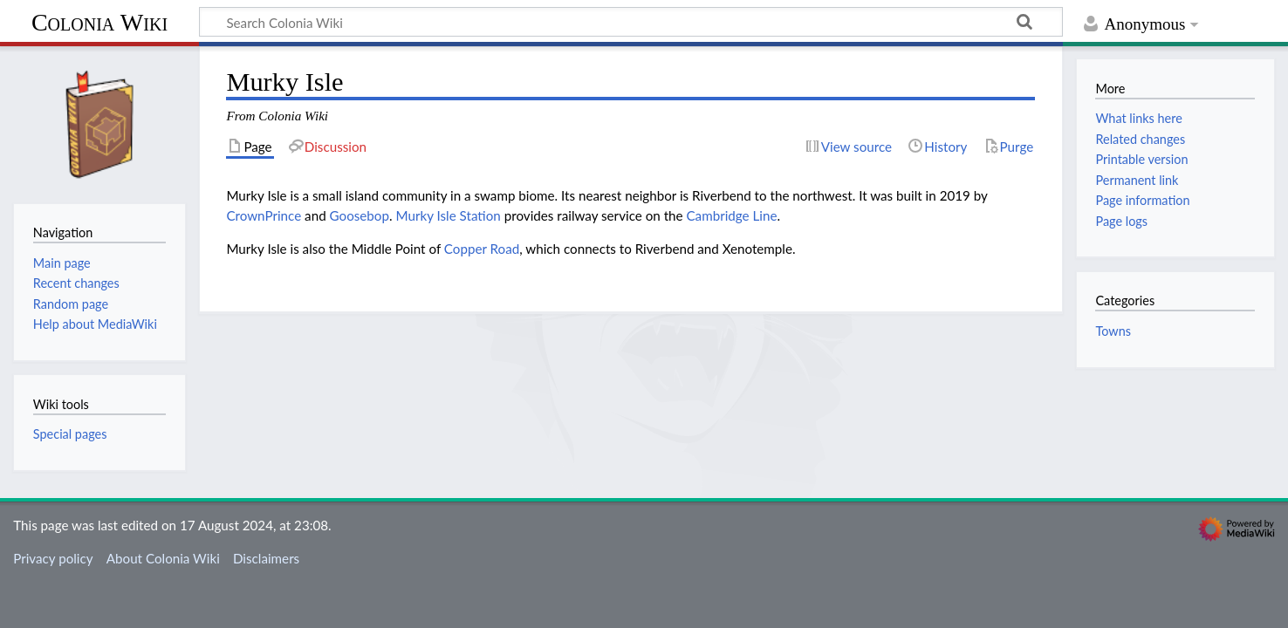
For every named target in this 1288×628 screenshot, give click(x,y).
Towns (1113, 331)
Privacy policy (52, 558)
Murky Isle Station (447, 215)
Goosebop (359, 215)
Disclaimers (266, 558)
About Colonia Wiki (163, 558)
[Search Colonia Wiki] (631, 22)
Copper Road (481, 248)
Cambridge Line (731, 215)
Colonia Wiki (99, 22)
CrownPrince (263, 215)
